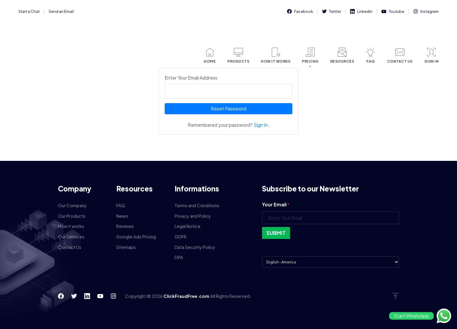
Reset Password (228, 108)
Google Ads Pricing (136, 236)
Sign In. (261, 125)
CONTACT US (400, 55)
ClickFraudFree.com (187, 296)
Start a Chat (29, 11)
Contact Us (69, 247)
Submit (276, 233)
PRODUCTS (238, 55)
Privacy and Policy (193, 216)
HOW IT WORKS (275, 55)
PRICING (310, 55)
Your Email (275, 204)
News (122, 216)
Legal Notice (188, 226)
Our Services (71, 236)
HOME (210, 55)
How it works (71, 226)
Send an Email (61, 11)
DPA (179, 257)
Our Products (71, 216)
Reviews (125, 226)
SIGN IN (431, 55)
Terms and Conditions (197, 205)
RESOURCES (342, 55)
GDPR (181, 236)
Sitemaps (126, 247)
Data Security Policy (195, 247)
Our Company (72, 205)
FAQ (370, 55)
